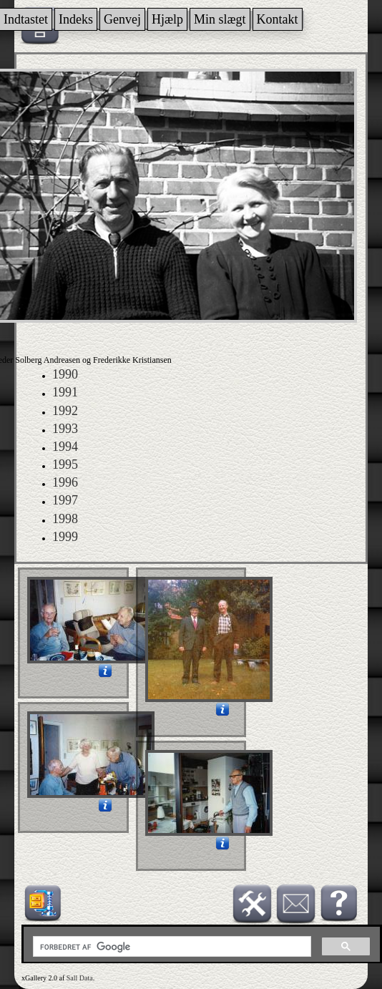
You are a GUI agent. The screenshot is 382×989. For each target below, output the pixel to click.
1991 (65, 392)
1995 (65, 464)
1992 (65, 411)
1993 (65, 429)
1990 (65, 374)
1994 (65, 446)
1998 (65, 519)
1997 (65, 500)
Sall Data (80, 978)
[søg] (170, 946)
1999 (65, 537)
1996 (65, 482)
